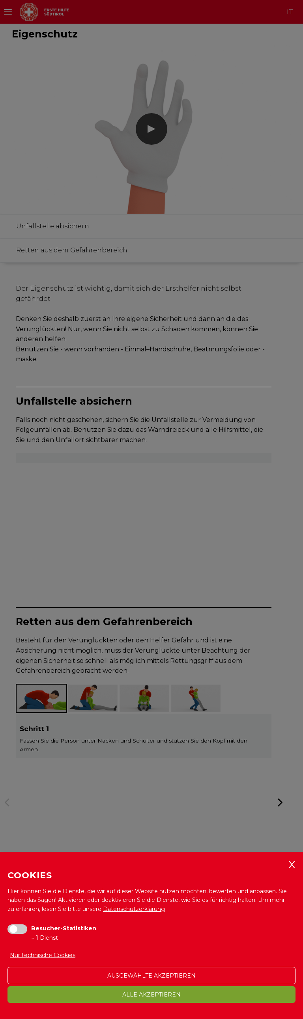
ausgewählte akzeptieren (151, 975)
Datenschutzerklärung (134, 909)
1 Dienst (44, 937)
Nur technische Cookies (42, 955)
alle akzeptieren (151, 994)
